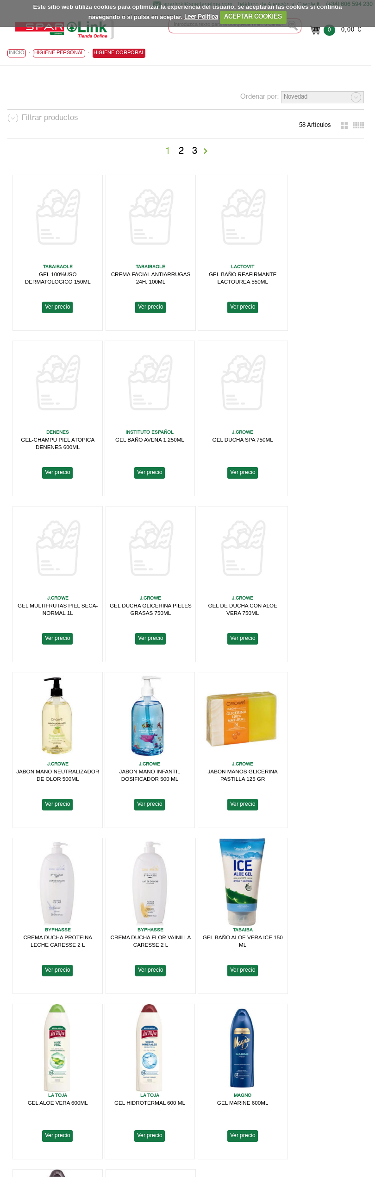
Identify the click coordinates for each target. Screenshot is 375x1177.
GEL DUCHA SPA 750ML (143, 431)
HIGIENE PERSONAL (59, 53)
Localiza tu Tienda (31, 1079)
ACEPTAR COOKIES (253, 17)
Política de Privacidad (241, 1072)
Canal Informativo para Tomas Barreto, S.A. (271, 1102)
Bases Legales (232, 1094)
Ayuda (15, 1109)
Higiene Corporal (119, 53)
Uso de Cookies (233, 1079)
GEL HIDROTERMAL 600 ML (55, 915)
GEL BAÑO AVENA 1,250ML (55, 431)
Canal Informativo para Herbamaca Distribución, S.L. (283, 1124)
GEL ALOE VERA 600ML (318, 754)
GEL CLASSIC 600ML (230, 915)
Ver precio (56, 303)
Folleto (16, 1087)
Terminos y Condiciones (244, 1087)
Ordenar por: (259, 97)
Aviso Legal (228, 1065)
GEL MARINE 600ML (143, 915)
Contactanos (229, 1131)
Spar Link (20, 1072)
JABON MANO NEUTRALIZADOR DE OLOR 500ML (143, 600)
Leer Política (201, 17)
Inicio (17, 53)
